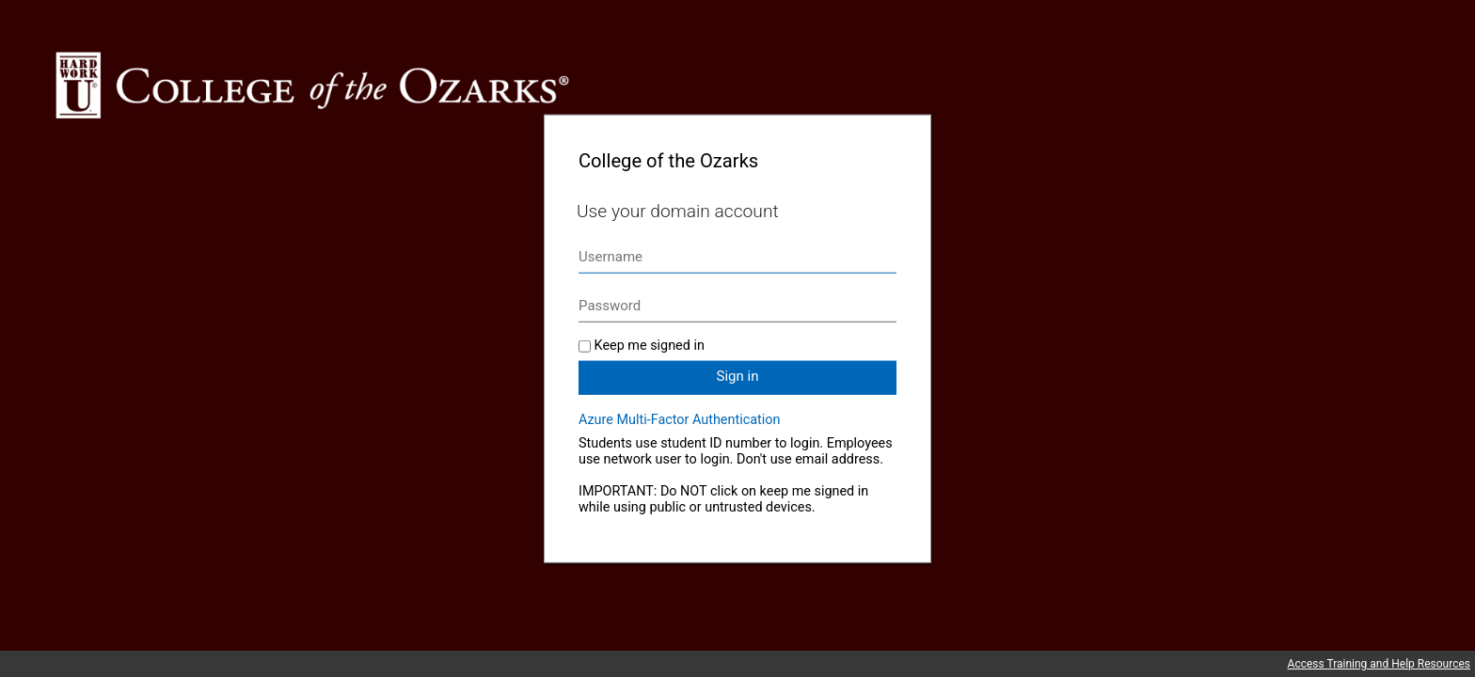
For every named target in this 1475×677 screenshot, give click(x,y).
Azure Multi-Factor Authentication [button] (679, 420)
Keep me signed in (650, 346)
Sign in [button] (738, 376)
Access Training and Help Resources (1379, 663)
